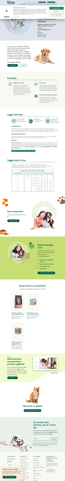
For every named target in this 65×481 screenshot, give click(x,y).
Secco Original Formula (24, 429)
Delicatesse (35, 451)
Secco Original (35, 429)
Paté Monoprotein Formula (24, 443)
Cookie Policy (31, 8)
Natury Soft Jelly (23, 454)
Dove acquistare (12, 65)
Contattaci (23, 65)
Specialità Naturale (23, 456)
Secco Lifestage (22, 431)
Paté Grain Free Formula (24, 447)
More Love (35, 460)
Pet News (9, 432)
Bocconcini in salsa (36, 444)
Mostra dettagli (16, 11)
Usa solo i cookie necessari (56, 9)
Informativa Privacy (44, 416)
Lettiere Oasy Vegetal (36, 465)
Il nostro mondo (11, 427)
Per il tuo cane (23, 427)
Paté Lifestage (22, 442)
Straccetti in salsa (23, 452)
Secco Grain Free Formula (24, 438)
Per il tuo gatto (36, 427)
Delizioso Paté (22, 451)
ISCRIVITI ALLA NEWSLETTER (9, 477)
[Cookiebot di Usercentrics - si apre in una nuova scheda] (6, 11)
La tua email (35, 409)
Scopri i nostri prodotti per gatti (32, 381)
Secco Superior (35, 431)
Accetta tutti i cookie (56, 2)
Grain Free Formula (23, 436)
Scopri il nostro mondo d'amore (46, 272)
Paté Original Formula (23, 440)
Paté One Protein (23, 445)
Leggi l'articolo (12, 348)
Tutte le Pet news (54, 343)
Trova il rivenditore (13, 220)
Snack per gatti (35, 462)
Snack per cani (22, 458)
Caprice (34, 447)
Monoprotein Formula (24, 433)
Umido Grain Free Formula (24, 449)
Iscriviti (54, 410)
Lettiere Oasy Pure (36, 463)
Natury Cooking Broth (36, 456)
